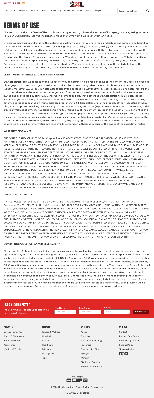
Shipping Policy (126, 349)
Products (10, 10)
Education (47, 349)
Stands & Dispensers (14, 336)
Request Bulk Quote (94, 11)
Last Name (84, 308)
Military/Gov (48, 353)
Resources (43, 11)
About (32, 11)
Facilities (46, 340)
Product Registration (129, 340)
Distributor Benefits (90, 362)
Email (107, 307)
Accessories (9, 345)
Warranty (85, 358)
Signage (85, 353)
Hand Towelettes (12, 340)
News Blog (56, 11)
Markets (22, 11)
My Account (77, 11)
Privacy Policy (82, 387)
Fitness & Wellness (51, 332)
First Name (59, 308)
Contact (66, 11)
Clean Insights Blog (90, 349)
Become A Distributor (91, 366)
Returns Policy (126, 345)
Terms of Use (97, 387)
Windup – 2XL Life (12, 349)
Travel (45, 358)
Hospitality (47, 336)
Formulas (85, 336)
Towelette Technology (91, 340)
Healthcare (47, 345)
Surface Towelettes (13, 332)
